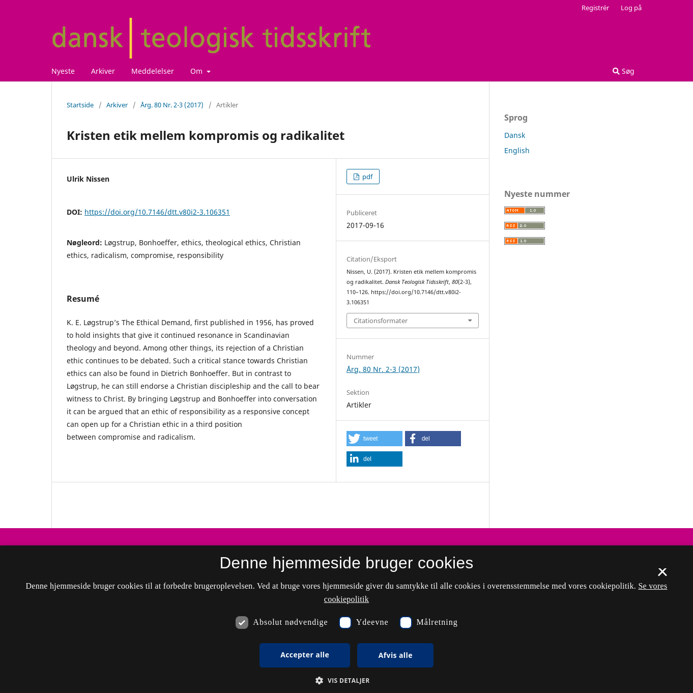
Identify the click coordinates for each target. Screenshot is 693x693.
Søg (623, 71)
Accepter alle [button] (304, 654)
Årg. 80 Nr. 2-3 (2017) (172, 104)
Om (197, 71)
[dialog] (346, 619)
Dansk (514, 135)
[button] (374, 438)
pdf (366, 176)
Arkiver (103, 71)
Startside (80, 104)
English (517, 150)
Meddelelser (152, 71)
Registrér (595, 7)
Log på (631, 7)
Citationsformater (381, 320)
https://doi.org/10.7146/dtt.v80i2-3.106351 (157, 212)
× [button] (662, 575)
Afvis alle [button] (396, 655)
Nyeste (63, 71)
